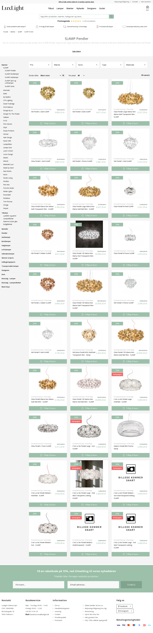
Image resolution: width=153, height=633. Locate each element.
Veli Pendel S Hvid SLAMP (40, 352)
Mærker (70, 8)
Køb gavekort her (90, 617)
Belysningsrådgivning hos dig (95, 608)
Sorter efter (34, 75)
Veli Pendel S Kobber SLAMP (41, 253)
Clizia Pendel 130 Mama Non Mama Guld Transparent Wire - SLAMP (83, 305)
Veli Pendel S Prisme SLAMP (124, 303)
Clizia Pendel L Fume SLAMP (41, 446)
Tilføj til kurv (48, 123)
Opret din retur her (91, 614)
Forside (5, 32)
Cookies (57, 614)
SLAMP (20, 32)
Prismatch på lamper (106, 27)
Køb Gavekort (146, 2)
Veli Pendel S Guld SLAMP (82, 112)
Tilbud (51, 8)
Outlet (102, 8)
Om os (56, 605)
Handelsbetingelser (61, 608)
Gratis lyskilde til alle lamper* (16, 27)
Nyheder (80, 8)
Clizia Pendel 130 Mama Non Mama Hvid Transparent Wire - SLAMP (83, 256)
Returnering (88, 611)
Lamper (60, 8)
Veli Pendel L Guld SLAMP (40, 112)
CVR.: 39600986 (8, 608)
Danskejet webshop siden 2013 (136, 27)
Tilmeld (131, 584)
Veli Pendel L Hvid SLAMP (123, 161)
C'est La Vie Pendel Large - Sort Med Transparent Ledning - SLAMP (125, 545)
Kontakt (135, 2)
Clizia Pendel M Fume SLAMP (124, 253)
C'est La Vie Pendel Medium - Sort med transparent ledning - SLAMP (124, 495)
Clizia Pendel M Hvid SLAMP (124, 206)
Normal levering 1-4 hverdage (77, 27)
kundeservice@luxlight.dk (39, 614)
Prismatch (57, 620)
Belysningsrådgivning (121, 2)
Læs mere (76, 51)
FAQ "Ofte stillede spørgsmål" (95, 620)
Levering (57, 611)
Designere (91, 8)
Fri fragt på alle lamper (46, 27)
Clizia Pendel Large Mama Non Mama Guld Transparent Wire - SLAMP (125, 114)
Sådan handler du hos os (93, 605)
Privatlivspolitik (59, 617)
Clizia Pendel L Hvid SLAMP (40, 161)
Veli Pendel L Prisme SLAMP (82, 161)
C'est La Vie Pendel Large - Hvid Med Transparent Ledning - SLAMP (84, 495)
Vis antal (72, 75)
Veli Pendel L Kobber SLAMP (41, 303)
